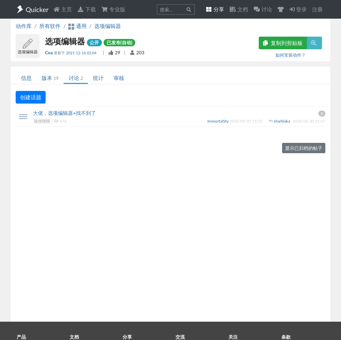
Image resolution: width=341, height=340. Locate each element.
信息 (26, 78)
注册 (317, 9)
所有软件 (50, 26)
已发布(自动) (120, 42)
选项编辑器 (107, 26)
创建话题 (30, 97)
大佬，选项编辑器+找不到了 (64, 113)
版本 (50, 78)
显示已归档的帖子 (303, 148)
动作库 (24, 26)
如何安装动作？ (290, 55)
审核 (119, 78)
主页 (62, 9)
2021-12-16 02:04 (82, 53)
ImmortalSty (218, 121)
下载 (86, 9)
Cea (49, 52)
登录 (298, 9)
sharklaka (282, 121)
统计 (98, 78)
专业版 (113, 9)
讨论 (76, 78)
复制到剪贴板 (282, 43)
